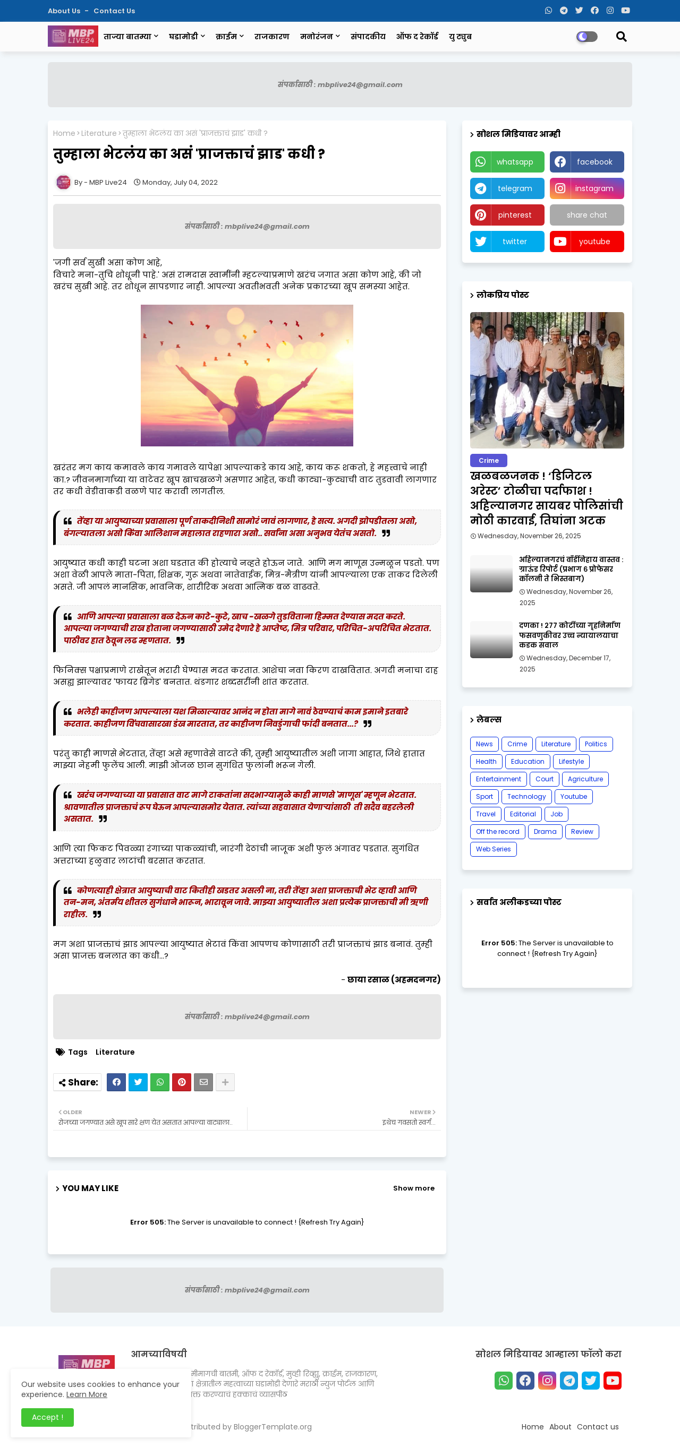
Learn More (86, 1394)
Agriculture (585, 778)
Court (545, 778)
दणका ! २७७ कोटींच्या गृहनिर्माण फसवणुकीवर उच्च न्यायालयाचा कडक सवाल (569, 635)
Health (486, 761)
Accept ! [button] (47, 1417)
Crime (517, 743)
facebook (595, 162)
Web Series (493, 849)
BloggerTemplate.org (273, 1426)
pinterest (515, 215)
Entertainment (498, 778)
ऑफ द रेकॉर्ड (417, 36)
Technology (526, 796)
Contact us (114, 11)
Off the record (498, 831)
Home (64, 133)
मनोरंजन (316, 36)
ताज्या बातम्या (127, 36)
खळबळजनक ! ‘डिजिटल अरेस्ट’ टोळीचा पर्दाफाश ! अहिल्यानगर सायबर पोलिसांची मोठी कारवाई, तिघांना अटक (546, 498)
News (484, 743)
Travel (486, 813)
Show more (414, 1188)
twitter (515, 241)
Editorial (523, 813)
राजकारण (272, 36)
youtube (594, 241)
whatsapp (515, 162)
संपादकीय (368, 36)
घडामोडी (183, 36)
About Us (65, 11)
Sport (484, 796)
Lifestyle (571, 761)
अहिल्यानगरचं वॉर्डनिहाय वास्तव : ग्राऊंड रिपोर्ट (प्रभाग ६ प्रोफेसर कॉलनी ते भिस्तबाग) (571, 569)
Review (582, 831)
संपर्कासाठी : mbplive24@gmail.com (340, 85)
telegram (515, 188)
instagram (594, 188)
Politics (596, 743)
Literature (99, 133)
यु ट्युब (460, 36)
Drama (545, 831)
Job (556, 813)
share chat (587, 215)
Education (528, 761)
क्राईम (226, 36)
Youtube (573, 796)
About (560, 1426)
